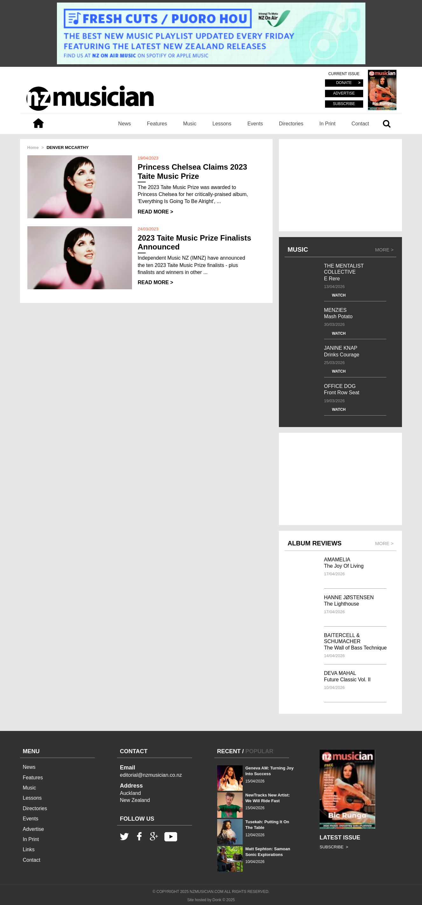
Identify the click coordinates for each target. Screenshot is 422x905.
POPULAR (259, 751)
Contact (360, 123)
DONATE (344, 83)
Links (29, 849)
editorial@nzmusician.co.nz (151, 775)
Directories (291, 123)
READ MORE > (155, 211)
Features (157, 123)
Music (190, 123)
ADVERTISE (344, 93)
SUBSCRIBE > (334, 847)
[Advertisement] (340, 185)
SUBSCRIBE (344, 104)
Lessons (222, 123)
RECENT (229, 751)
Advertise (33, 829)
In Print (327, 123)
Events (255, 123)
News (124, 123)
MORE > (384, 249)
